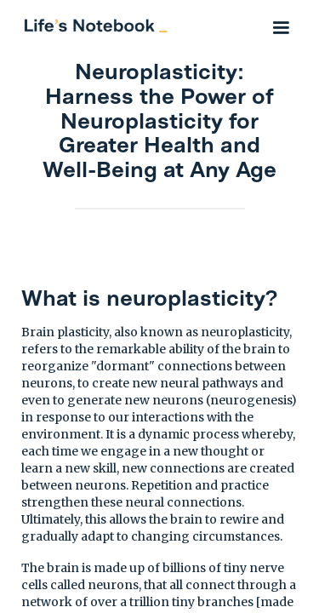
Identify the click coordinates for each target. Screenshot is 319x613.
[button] (281, 25)
